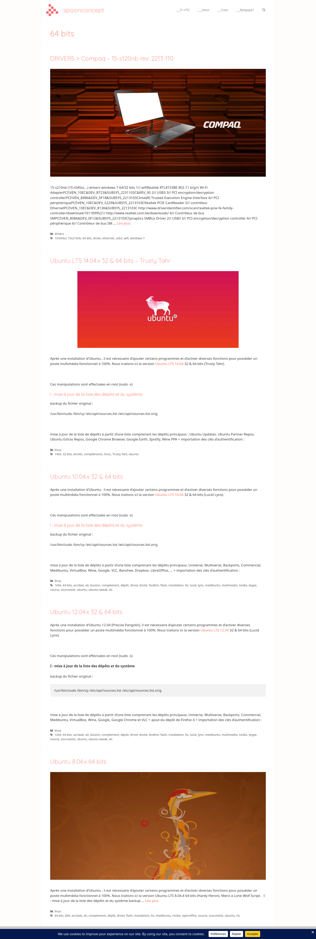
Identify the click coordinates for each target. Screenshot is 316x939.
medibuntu (212, 585)
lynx (201, 585)
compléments (93, 454)
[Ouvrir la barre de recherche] (264, 10)
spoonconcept (83, 10)
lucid (193, 585)
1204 (58, 735)
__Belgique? (245, 10)
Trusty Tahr (119, 454)
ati (87, 585)
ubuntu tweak (97, 590)
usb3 (119, 238)
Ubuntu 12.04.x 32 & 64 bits (86, 612)
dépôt (125, 585)
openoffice (189, 915)
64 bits (87, 238)
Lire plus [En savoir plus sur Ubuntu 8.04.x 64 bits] (152, 900)
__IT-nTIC (183, 10)
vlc (110, 590)
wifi (126, 238)
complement (110, 585)
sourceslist (68, 590)
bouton (95, 585)
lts (186, 585)
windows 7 (137, 238)
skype (253, 585)
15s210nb (74, 238)
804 (67, 915)
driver (97, 238)
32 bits (67, 454)
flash (163, 585)
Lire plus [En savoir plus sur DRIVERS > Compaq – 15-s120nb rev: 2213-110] (123, 223)
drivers (59, 234)
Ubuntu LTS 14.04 (169, 363)
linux (58, 450)
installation (176, 585)
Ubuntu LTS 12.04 (215, 630)
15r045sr (60, 238)
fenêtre (154, 585)
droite (143, 585)
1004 (58, 585)
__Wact (203, 10)
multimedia (229, 585)
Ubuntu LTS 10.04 (169, 494)
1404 (58, 454)
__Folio (222, 10)
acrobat (78, 585)
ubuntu (134, 454)
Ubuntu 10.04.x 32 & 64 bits (86, 476)
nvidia (243, 585)
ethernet (108, 238)
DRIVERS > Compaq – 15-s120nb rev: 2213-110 (112, 58)
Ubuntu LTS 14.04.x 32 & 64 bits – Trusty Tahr (110, 260)
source (54, 590)
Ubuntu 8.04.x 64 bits (78, 761)
